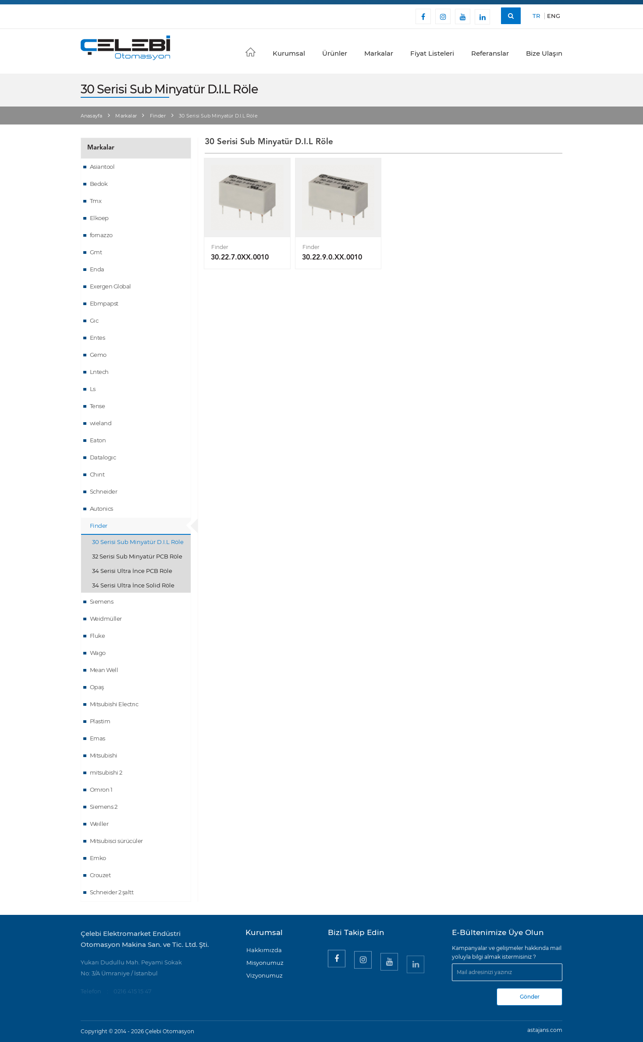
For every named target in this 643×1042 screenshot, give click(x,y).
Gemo (98, 354)
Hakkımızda (264, 949)
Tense (97, 405)
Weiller (99, 823)
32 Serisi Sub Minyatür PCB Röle (137, 556)
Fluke (97, 635)
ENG (553, 15)
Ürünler (334, 53)
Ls (93, 388)
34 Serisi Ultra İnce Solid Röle (133, 585)
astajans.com (544, 1030)
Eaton (98, 440)
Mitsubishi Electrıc (114, 704)
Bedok (99, 183)
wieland (101, 423)
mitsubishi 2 (106, 772)
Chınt (97, 474)
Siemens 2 (103, 806)
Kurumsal (289, 53)
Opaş (97, 686)
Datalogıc (103, 457)
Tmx (96, 200)
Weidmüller (106, 618)
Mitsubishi (103, 755)
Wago (98, 652)
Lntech (99, 371)
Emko (98, 857)
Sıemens (102, 601)
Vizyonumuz (264, 975)
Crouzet (100, 874)
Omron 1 (101, 789)
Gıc (94, 320)
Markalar (378, 53)
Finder (158, 116)
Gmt (96, 252)
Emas (97, 738)
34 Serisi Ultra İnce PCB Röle (132, 570)
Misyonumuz (265, 962)
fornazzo (101, 234)
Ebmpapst (104, 303)
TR (536, 15)
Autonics (101, 508)
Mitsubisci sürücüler (116, 840)
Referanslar (490, 53)
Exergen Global (110, 286)
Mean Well (104, 669)
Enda (97, 269)
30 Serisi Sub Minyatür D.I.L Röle (138, 541)
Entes (97, 337)
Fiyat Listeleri (432, 53)
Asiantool (102, 166)
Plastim (100, 721)
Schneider (103, 491)
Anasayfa (92, 116)
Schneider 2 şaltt (112, 892)
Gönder (530, 996)
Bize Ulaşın (544, 53)
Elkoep (99, 217)
